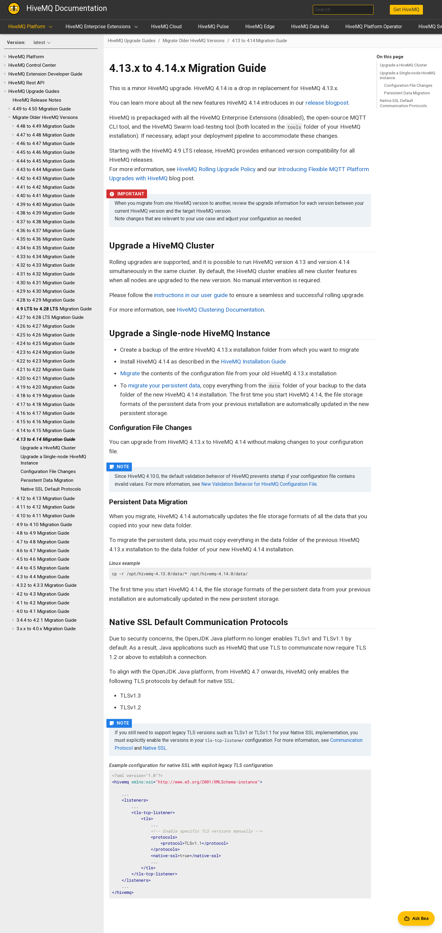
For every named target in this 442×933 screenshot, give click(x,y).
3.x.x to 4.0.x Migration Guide (46, 628)
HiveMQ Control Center (32, 65)
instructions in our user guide (191, 295)
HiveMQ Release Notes (36, 100)
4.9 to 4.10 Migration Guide (44, 524)
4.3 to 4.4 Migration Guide (42, 577)
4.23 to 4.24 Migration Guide (45, 352)
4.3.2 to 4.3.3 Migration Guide (46, 585)
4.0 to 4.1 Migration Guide (42, 611)
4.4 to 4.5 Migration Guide (42, 568)
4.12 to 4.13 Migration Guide (45, 498)
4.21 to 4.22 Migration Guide (45, 369)
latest (39, 42)
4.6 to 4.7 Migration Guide (42, 550)
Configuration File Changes (48, 471)
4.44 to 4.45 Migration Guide (45, 161)
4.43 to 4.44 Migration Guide (45, 169)
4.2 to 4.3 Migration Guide (42, 594)
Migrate (130, 373)
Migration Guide (54, 309)
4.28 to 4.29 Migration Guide (45, 300)
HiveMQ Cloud (166, 26)
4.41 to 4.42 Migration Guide (45, 187)
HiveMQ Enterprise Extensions (98, 26)
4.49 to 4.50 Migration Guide (41, 109)
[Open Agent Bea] (416, 918)
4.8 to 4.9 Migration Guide (42, 533)
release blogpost (327, 102)
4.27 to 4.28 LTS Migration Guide (50, 317)
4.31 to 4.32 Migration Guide (45, 274)
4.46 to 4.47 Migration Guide (45, 143)
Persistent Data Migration (47, 480)
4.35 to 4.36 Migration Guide (45, 239)
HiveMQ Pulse (213, 26)
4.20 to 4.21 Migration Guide (45, 378)
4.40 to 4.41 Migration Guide (45, 195)
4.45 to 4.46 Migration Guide (45, 152)
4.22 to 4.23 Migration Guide (45, 361)
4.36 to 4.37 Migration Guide (45, 230)
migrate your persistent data (164, 385)
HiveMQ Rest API (26, 83)
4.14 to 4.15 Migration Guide (45, 430)
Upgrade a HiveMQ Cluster (48, 448)
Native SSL (154, 748)
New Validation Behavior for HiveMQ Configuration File (259, 484)
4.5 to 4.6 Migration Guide (42, 559)
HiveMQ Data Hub (310, 26)
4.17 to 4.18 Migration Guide (45, 404)
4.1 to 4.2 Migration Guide (42, 603)
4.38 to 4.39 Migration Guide (45, 213)
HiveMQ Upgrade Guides (33, 91)
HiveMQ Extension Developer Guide (45, 74)
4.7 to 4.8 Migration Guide (42, 542)
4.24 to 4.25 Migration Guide (45, 343)
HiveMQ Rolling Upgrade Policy (216, 169)
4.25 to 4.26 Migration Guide (45, 335)
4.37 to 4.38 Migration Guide (45, 222)
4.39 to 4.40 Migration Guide (45, 204)
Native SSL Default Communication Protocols (403, 103)
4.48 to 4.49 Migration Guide (45, 126)
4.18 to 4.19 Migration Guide (45, 395)
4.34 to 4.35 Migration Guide (45, 248)
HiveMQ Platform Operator (373, 26)
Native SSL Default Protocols (51, 489)
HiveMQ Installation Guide (253, 361)
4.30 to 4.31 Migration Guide (45, 283)
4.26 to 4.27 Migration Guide (45, 326)
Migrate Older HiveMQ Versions (45, 117)
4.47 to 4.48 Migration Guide (45, 135)
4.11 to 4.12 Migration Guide (45, 507)
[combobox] (343, 10)
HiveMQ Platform (26, 26)
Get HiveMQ (406, 9)
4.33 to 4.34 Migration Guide (45, 256)
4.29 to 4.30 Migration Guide (45, 291)
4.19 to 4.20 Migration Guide (45, 387)
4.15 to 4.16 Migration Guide (45, 421)
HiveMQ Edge (260, 26)
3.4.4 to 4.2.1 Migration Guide (46, 620)
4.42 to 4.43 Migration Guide (45, 178)
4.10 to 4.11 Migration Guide (45, 516)
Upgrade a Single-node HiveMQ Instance (407, 75)
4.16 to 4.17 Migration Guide (45, 413)
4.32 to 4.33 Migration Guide (45, 265)
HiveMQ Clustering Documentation (220, 309)
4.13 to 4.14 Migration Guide (45, 439)
